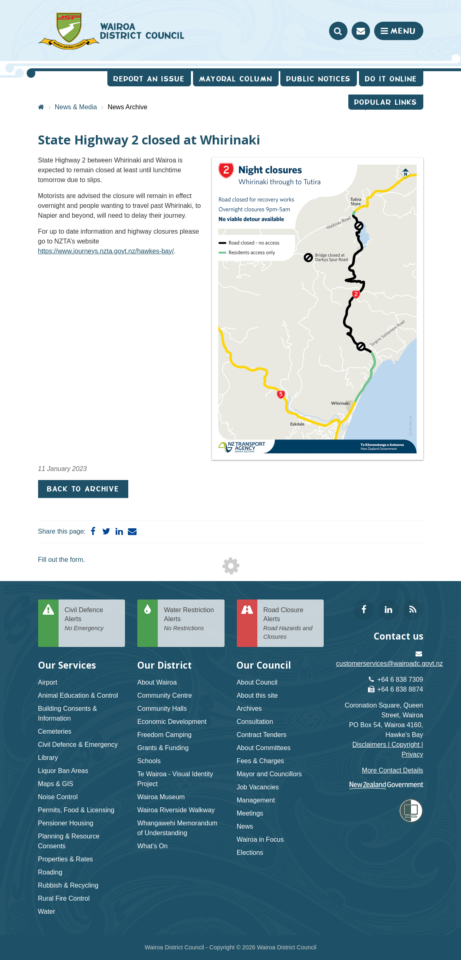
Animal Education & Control (78, 695)
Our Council (263, 665)
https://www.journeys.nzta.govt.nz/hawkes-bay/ (106, 251)
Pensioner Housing (65, 823)
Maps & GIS (55, 783)
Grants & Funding (162, 747)
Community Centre (164, 695)
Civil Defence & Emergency (78, 744)
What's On (152, 846)
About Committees (263, 747)
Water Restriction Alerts (191, 619)
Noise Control (58, 796)
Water (46, 911)
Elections (249, 852)
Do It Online (391, 79)
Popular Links (385, 102)
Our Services (67, 665)
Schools (149, 760)
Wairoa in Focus (260, 839)
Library (48, 757)
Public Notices (318, 79)
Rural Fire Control (64, 898)
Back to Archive (83, 489)
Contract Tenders (261, 734)
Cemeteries (55, 731)
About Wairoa (157, 682)
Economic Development (172, 721)
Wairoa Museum (161, 796)
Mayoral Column (236, 79)
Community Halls (162, 708)
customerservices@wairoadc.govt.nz (389, 663)
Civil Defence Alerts (92, 619)
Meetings (249, 813)
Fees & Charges (260, 760)
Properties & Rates (65, 859)
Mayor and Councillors (269, 774)
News (244, 826)
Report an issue (149, 79)
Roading (50, 872)
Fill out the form (60, 559)
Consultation (254, 721)
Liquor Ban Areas (63, 770)
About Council (256, 682)
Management (255, 800)
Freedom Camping (164, 734)
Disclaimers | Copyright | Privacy (387, 749)
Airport (47, 682)
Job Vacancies (257, 787)
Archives (248, 708)
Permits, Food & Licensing (76, 810)
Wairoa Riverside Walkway (176, 810)
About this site (257, 695)
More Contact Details (392, 770)
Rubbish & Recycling (68, 885)
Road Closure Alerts (290, 623)
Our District (164, 665)
